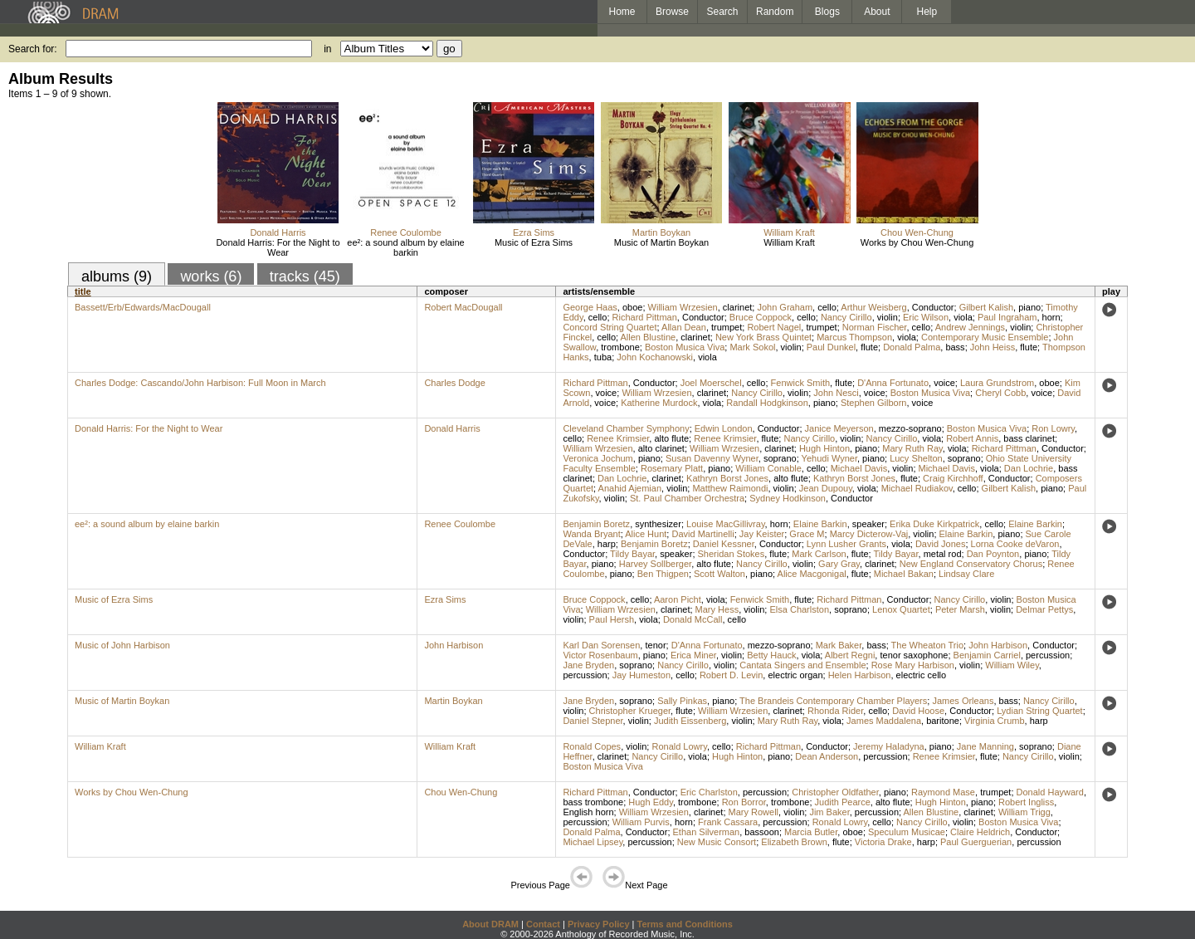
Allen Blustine (648, 337)
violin (887, 317)
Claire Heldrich (980, 832)
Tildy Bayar (632, 554)
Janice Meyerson (839, 428)
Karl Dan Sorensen (601, 645)
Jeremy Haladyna (888, 746)
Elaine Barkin (820, 524)
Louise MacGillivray (725, 524)
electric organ (795, 675)
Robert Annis (972, 438)
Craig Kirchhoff (953, 478)
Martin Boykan (661, 232)
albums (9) (116, 276)
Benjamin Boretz (596, 524)
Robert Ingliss (1026, 802)
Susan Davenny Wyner (712, 458)
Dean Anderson (826, 756)
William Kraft (789, 232)
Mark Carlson (819, 554)
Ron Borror (744, 802)
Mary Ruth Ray (912, 448)
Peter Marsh (960, 609)
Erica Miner (693, 655)
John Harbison (453, 645)
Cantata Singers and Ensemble (802, 665)
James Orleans (962, 701)
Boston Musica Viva (684, 347)
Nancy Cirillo (846, 317)
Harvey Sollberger (655, 564)
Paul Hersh (611, 619)
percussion (1048, 655)
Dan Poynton (993, 554)
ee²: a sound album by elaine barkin (405, 247)
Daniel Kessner (723, 544)
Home (621, 11)
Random (774, 11)
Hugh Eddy (650, 802)
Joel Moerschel (711, 383)
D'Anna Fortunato (893, 383)
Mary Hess (717, 609)
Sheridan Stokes (731, 554)
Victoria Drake (883, 842)
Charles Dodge (454, 383)
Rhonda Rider (835, 711)
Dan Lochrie (1028, 468)
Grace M (806, 534)
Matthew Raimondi (730, 488)
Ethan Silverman (706, 832)
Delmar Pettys (1044, 609)
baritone (942, 721)
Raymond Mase (943, 792)
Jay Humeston (641, 675)
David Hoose (918, 711)
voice (944, 383)
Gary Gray (839, 564)
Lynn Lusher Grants (846, 544)
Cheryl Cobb (1000, 393)
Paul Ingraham (1007, 317)
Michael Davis (859, 468)
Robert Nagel (774, 327)
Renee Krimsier (618, 438)
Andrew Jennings (970, 327)
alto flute (671, 438)
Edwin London (724, 428)
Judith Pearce (843, 802)
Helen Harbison (859, 675)
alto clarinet (661, 448)
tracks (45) (305, 276)
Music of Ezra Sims (534, 242)
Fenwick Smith (801, 383)
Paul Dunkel (831, 347)
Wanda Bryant (591, 534)
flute (869, 347)
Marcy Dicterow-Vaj (869, 534)
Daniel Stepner (592, 721)
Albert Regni (850, 655)
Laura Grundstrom (997, 383)
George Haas (590, 307)
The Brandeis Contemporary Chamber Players (833, 701)
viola (963, 317)
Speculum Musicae (906, 832)
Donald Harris (277, 232)
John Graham (784, 307)
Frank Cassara (728, 822)
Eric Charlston (709, 792)
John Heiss (992, 347)
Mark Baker (839, 645)
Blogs (827, 11)
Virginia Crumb (994, 721)
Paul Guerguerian (976, 842)
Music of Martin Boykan (661, 242)
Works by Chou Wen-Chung (917, 242)
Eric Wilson (926, 317)
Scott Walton (719, 574)
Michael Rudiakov (917, 488)
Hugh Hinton (824, 448)
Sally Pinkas (682, 701)
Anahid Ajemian (629, 488)
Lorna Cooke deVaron (1015, 544)
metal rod (943, 554)
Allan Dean (683, 327)
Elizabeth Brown (794, 842)
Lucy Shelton (916, 458)
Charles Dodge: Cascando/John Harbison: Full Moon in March (200, 383)
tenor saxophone (914, 655)
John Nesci (835, 393)
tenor (655, 645)
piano (1029, 307)
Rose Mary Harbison (912, 665)
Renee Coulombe (405, 232)
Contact (543, 924)
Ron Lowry (1053, 428)
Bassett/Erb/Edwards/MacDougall (143, 307)
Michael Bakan (904, 574)
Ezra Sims (533, 232)
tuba (603, 357)
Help (927, 11)
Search (723, 11)
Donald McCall (693, 619)
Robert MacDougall (463, 307)
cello (826, 307)
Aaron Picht (677, 599)
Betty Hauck (771, 655)
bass (954, 347)
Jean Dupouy (825, 488)
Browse (672, 11)
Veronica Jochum (597, 458)
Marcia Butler (810, 832)
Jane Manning (985, 746)
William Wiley (1012, 665)
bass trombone (593, 802)
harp (607, 544)
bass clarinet (1029, 438)
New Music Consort (716, 842)
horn (1051, 317)
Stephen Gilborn (874, 403)
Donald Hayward (1050, 792)
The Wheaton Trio (927, 645)
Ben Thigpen (663, 574)
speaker (868, 524)
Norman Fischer (874, 327)
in (327, 49)
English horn (588, 812)
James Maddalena (883, 721)
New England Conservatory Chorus (971, 564)
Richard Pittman (644, 317)
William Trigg (1024, 812)
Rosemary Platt (672, 468)
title (83, 291)
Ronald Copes (592, 746)
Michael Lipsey (592, 842)
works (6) (210, 276)
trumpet (726, 327)
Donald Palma (911, 347)
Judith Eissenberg (690, 721)
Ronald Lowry (678, 746)
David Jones (940, 544)
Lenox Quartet (901, 609)
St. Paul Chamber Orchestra (687, 498)
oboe (632, 307)
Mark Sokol (752, 347)
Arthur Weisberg (873, 307)
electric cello (921, 675)
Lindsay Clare (966, 574)
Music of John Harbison (122, 645)
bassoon (761, 832)
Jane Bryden (588, 665)
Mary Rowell (754, 812)
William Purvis (641, 822)
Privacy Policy (599, 924)
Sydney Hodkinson (787, 498)
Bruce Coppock (760, 317)
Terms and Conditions (685, 924)
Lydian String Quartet (1040, 711)
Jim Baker (829, 812)
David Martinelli (702, 534)
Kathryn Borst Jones (727, 478)
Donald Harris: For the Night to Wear (277, 247)
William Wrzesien (683, 307)
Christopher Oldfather (835, 792)
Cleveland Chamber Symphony (626, 428)
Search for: (32, 49)
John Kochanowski (655, 357)
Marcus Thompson (854, 337)
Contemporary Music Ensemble (984, 337)
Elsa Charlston (799, 609)
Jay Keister (761, 534)
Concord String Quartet (609, 327)
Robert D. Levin (731, 675)
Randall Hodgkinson (766, 403)
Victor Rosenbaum (600, 655)
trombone (620, 347)
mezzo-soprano (910, 428)
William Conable (768, 468)
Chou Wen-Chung (917, 232)
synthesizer (658, 524)
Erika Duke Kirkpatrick (934, 524)
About (877, 11)
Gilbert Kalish (986, 307)
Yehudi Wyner (829, 458)
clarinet (737, 307)
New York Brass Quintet (763, 337)
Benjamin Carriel (987, 655)
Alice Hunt (645, 534)
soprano (780, 458)
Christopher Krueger (630, 711)
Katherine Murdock (659, 403)
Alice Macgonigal (812, 574)
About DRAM (490, 924)
